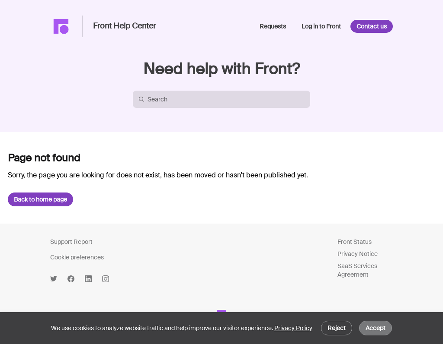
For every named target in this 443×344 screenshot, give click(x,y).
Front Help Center (124, 26)
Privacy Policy (293, 328)
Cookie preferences (77, 257)
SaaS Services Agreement (357, 270)
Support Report (71, 242)
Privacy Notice (357, 254)
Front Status (354, 242)
